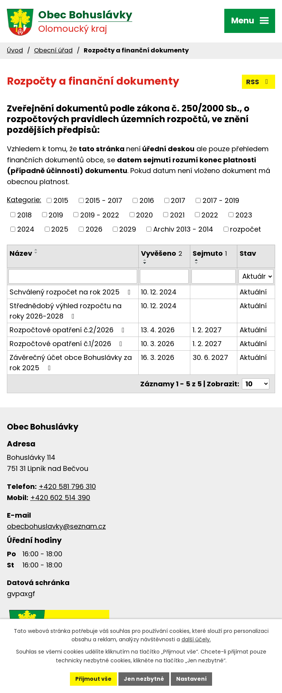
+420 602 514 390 (60, 497)
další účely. (196, 640)
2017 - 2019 (221, 200)
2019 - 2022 (99, 214)
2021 (177, 214)
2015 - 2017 (103, 200)
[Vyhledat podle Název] (72, 276)
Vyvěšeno (161, 253)
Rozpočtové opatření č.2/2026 (69, 330)
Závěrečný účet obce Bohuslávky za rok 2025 (71, 363)
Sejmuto (210, 253)
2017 (178, 200)
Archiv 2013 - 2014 (183, 229)
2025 (59, 229)
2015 (60, 200)
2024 (25, 229)
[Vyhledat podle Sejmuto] (213, 276)
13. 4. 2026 (158, 330)
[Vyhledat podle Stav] (256, 276)
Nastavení (191, 679)
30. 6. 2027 (210, 357)
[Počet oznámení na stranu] (255, 383)
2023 (243, 214)
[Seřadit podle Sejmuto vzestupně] (197, 260)
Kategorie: (24, 199)
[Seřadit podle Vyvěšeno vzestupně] (145, 260)
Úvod (15, 50)
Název (21, 253)
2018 (24, 214)
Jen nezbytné (144, 679)
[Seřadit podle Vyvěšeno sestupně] (145, 263)
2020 (144, 214)
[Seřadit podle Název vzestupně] (36, 249)
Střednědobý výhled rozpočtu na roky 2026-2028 (66, 311)
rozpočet (245, 229)
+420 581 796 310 (67, 486)
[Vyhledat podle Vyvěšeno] (164, 276)
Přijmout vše (93, 679)
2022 (209, 214)
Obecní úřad (53, 50)
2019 (56, 214)
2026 (94, 229)
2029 (127, 229)
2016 (146, 200)
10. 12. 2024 (159, 292)
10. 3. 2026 (157, 343)
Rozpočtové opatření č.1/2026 (67, 343)
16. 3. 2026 (157, 357)
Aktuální (253, 292)
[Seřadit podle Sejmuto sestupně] (197, 263)
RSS (258, 82)
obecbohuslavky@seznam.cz (56, 526)
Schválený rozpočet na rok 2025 (72, 292)
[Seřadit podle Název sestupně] (36, 252)
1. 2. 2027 (207, 330)
